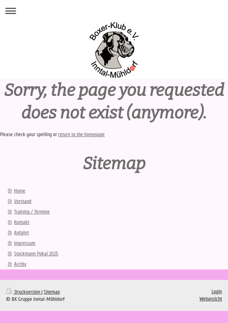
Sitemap (52, 292)
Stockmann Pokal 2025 (36, 254)
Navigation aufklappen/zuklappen (114, 10)
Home (19, 191)
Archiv (20, 264)
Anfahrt (21, 233)
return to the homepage (81, 134)
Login (217, 291)
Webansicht (211, 299)
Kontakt (21, 222)
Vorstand (22, 201)
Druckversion (23, 292)
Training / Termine (32, 212)
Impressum (24, 243)
